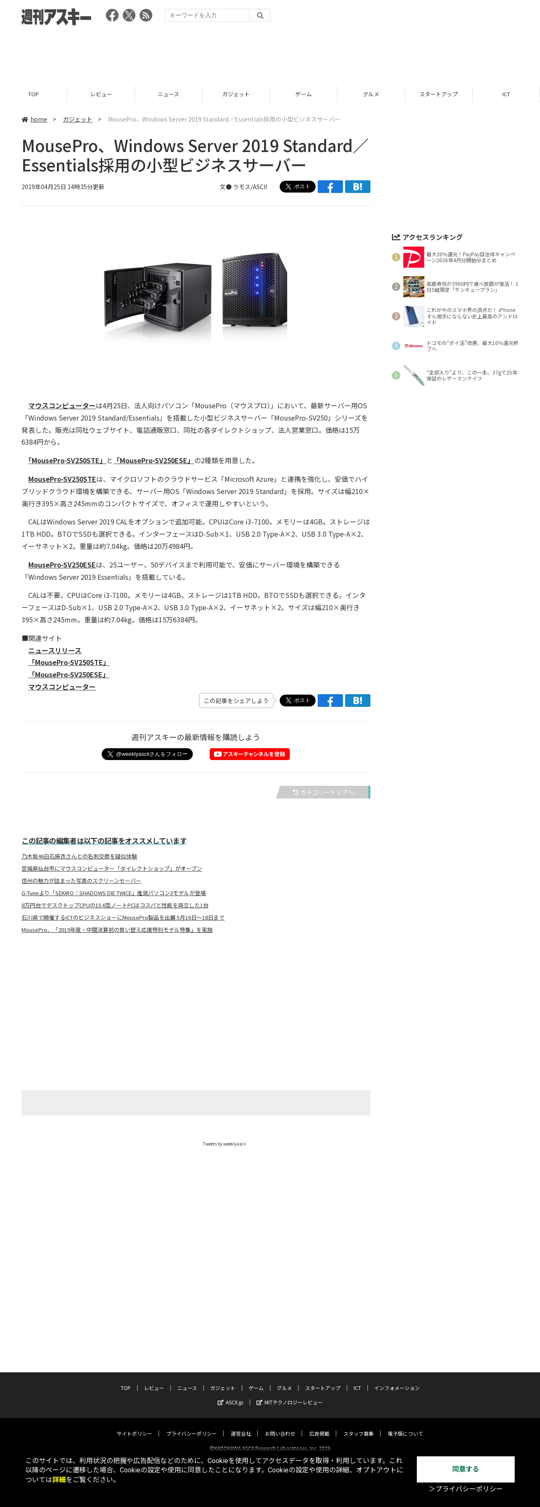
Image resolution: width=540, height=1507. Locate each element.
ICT (506, 94)
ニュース (168, 94)
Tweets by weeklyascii (224, 1143)
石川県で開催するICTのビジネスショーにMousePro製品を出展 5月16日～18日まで (123, 917)
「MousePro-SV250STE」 (67, 460)
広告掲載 (319, 1425)
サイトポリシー (134, 1425)
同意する (465, 1469)
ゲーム (303, 94)
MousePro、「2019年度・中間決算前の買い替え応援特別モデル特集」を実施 (117, 930)
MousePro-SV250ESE (62, 564)
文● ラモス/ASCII (243, 186)
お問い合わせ (280, 1425)
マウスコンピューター (62, 405)
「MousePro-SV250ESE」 (153, 460)
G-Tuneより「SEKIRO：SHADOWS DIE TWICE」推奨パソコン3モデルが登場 (114, 893)
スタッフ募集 (358, 1425)
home (34, 119)
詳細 (59, 1480)
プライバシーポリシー (191, 1425)
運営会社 (241, 1425)
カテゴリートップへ (323, 792)
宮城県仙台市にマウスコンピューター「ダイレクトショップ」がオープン (112, 869)
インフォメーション (397, 1380)
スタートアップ (438, 94)
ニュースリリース (54, 650)
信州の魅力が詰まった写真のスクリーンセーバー (81, 881)
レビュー (101, 94)
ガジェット (236, 94)
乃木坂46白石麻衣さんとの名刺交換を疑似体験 (79, 856)
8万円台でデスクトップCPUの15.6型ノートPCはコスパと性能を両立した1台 (115, 905)
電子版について (405, 1425)
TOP (33, 94)
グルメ (371, 94)
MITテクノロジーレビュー (289, 1394)
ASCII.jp (230, 1394)
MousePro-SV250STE (62, 479)
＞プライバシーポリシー (466, 1489)
